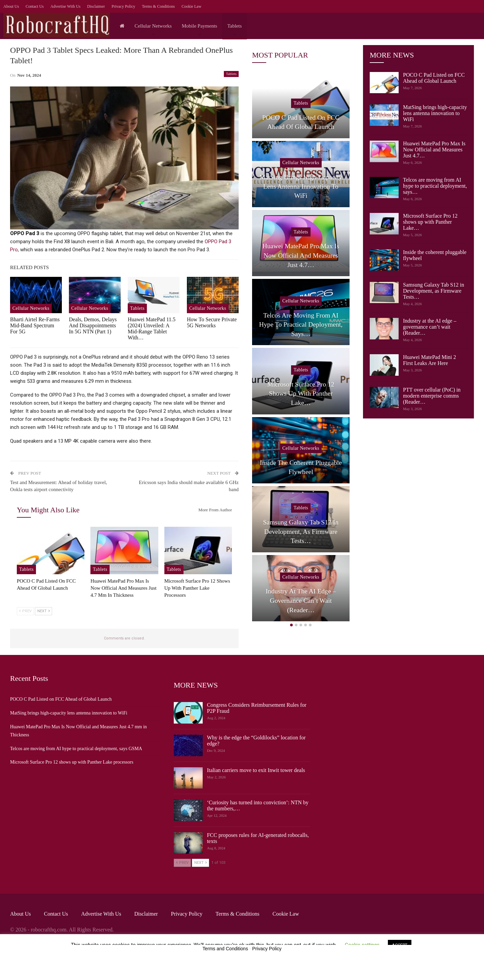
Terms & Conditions (158, 6)
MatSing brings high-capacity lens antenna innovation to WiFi (435, 113)
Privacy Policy (123, 6)
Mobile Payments (199, 26)
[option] (301, 348)
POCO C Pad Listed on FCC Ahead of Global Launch (434, 78)
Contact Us (35, 6)
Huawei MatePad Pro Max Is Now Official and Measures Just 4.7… (434, 149)
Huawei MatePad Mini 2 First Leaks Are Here (429, 360)
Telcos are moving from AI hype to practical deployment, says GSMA (76, 748)
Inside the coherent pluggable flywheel (301, 467)
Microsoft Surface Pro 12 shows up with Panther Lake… (430, 222)
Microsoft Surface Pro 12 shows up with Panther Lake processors (71, 762)
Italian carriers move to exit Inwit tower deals (256, 770)
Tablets (234, 26)
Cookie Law (191, 6)
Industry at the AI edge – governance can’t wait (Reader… (429, 327)
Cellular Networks (152, 26)
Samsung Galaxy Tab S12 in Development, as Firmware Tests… (433, 291)
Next (43, 611)
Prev (25, 611)
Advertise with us (65, 6)
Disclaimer (96, 6)
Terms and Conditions (225, 948)
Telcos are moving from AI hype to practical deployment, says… (435, 186)
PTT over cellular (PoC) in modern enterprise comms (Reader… (431, 396)
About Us (11, 6)
